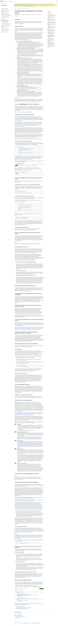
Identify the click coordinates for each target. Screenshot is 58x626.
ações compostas (32, 116)
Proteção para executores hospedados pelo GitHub (27, 473)
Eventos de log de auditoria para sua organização (23, 607)
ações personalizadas (26, 116)
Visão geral (18, 19)
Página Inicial (3, 3)
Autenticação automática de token (31, 229)
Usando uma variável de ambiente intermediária (25, 196)
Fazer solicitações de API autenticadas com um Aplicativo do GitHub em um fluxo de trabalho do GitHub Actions (30, 446)
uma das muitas (23, 223)
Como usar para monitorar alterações (27, 104)
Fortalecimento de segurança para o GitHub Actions (32, 132)
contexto (39, 122)
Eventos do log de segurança (20, 606)
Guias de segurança (25, 8)
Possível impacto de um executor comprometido (26, 343)
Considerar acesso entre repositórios (24, 400)
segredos (26, 29)
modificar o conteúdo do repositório (37, 396)
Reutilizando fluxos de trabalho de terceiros (25, 285)
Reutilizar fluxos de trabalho (26, 290)
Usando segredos (19, 26)
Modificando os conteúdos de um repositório (24, 394)
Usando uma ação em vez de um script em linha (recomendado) (28, 184)
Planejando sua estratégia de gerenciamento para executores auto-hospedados (28, 547)
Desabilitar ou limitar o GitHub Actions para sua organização (24, 500)
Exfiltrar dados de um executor (21, 373)
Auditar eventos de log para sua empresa (22, 608)
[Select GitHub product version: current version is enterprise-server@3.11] (13, 1)
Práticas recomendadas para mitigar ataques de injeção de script (28, 178)
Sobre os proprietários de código (27, 111)
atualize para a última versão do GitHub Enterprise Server (44, 5)
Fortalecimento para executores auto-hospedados (27, 482)
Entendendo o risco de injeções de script (25, 114)
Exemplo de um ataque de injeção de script (24, 141)
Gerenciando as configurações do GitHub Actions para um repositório (29, 329)
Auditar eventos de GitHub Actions (23, 580)
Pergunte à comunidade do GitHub (20, 616)
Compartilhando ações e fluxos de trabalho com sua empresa (32, 313)
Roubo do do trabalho (23, 384)
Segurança (21, 8)
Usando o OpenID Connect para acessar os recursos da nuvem (27, 233)
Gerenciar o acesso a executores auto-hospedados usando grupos (32, 508)
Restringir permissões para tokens (22, 227)
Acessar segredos (19, 349)
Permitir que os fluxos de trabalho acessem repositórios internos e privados (28, 306)
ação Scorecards (31, 336)
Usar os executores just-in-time (21, 526)
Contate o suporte (17, 617)
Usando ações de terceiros (21, 246)
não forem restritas (38, 397)
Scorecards (17, 335)
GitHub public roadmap (19, 479)
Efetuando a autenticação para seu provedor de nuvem (26, 571)
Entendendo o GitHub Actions (19, 23)
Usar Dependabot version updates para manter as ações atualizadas (28, 294)
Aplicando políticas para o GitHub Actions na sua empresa (35, 499)
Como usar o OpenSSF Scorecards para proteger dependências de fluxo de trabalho (26, 332)
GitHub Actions (4, 5)
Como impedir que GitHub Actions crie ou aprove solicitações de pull (29, 320)
